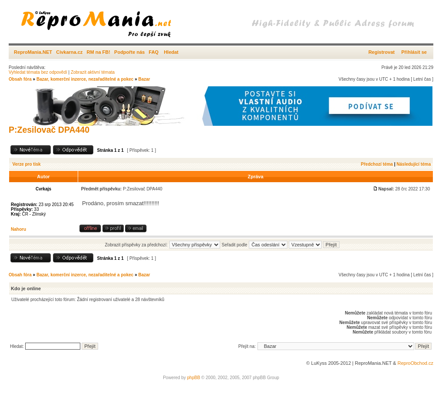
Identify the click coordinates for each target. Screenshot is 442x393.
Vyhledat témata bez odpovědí (38, 72)
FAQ (154, 52)
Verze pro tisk (27, 164)
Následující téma (413, 164)
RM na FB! (98, 52)
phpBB (193, 377)
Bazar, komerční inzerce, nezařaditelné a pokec (84, 79)
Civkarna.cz (69, 52)
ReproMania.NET (33, 52)
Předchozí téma (377, 164)
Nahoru (18, 229)
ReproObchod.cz (415, 363)
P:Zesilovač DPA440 (49, 129)
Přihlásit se (414, 52)
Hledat (171, 52)
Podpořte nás (129, 52)
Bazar (144, 79)
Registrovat (381, 52)
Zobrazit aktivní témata (93, 72)
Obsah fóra (20, 79)
